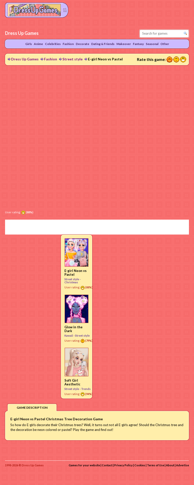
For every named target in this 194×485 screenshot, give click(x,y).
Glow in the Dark (73, 329)
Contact (107, 465)
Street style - (72, 279)
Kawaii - (69, 335)
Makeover (123, 44)
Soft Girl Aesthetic (72, 382)
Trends (86, 388)
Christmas (71, 282)
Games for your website (84, 465)
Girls (28, 44)
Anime (38, 44)
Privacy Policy (123, 465)
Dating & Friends (102, 44)
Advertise (182, 465)
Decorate (82, 44)
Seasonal (152, 44)
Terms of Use (155, 465)
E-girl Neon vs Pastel (75, 272)
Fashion (50, 59)
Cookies (139, 465)
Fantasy (138, 44)
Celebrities (53, 44)
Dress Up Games (25, 59)
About (170, 465)
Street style (72, 59)
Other (164, 44)
